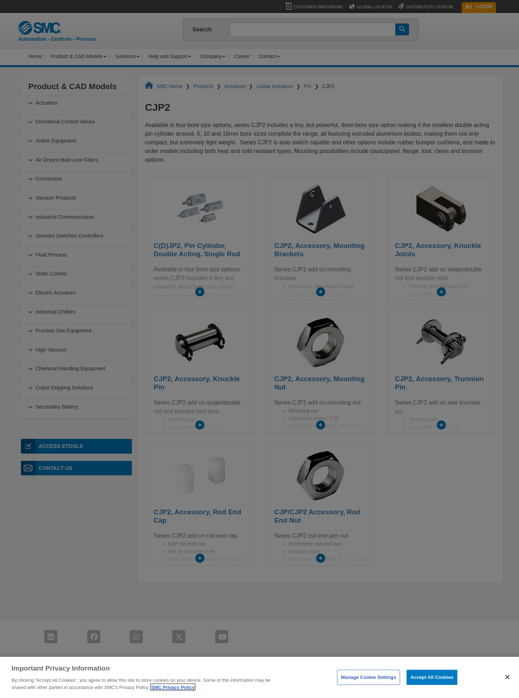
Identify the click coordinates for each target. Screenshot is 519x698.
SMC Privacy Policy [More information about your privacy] (173, 695)
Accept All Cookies (432, 685)
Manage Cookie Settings (368, 685)
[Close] (507, 685)
